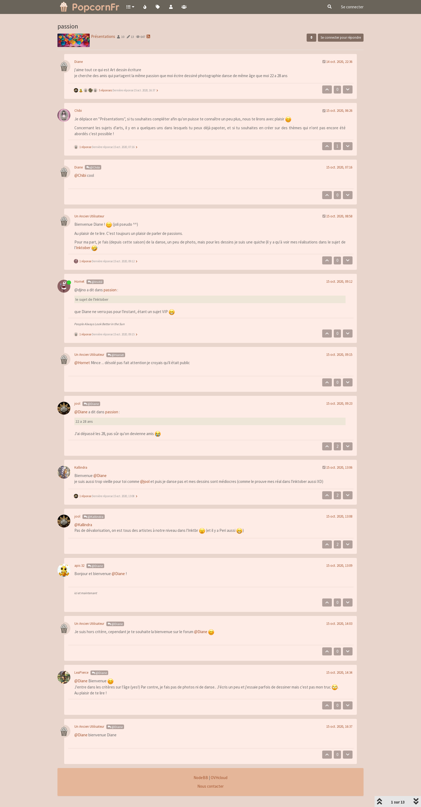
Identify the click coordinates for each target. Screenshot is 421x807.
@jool (145, 481)
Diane (78, 61)
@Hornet (116, 355)
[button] (130, 6)
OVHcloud (219, 777)
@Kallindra (93, 517)
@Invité (95, 282)
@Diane (91, 404)
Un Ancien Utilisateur (89, 216)
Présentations (103, 36)
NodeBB (201, 777)
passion (110, 289)
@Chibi (93, 167)
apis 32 (79, 565)
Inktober (83, 247)
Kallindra (80, 467)
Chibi (78, 110)
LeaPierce (81, 672)
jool (77, 403)
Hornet (79, 281)
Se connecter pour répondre (341, 37)
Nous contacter (210, 786)
